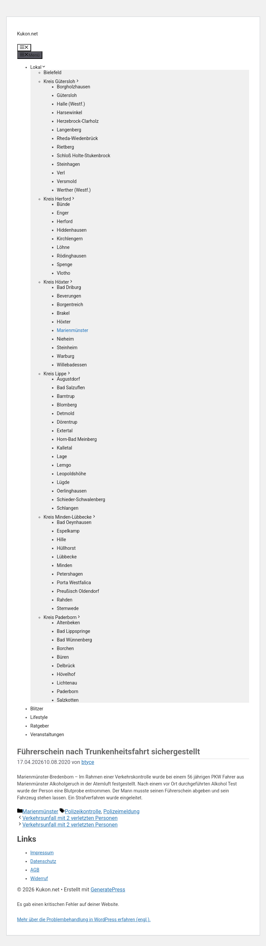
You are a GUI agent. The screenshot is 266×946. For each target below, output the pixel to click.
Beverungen (69, 296)
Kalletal (64, 447)
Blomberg (67, 404)
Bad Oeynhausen (74, 522)
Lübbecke (67, 556)
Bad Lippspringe (73, 631)
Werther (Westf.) (74, 190)
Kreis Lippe (57, 373)
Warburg (66, 356)
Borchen (65, 648)
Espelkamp (68, 531)
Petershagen (70, 574)
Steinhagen (68, 164)
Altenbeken (68, 622)
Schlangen (68, 508)
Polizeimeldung (121, 811)
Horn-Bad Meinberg (77, 439)
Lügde (63, 482)
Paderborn (68, 691)
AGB (34, 870)
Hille (61, 539)
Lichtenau (67, 683)
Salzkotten (68, 700)
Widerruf (39, 878)
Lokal (38, 67)
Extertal (65, 430)
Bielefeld (53, 72)
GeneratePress (107, 889)
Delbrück (66, 665)
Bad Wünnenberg (74, 639)
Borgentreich (70, 304)
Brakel (63, 313)
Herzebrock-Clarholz (78, 121)
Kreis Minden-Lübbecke (70, 517)
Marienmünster (72, 330)
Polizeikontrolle (83, 811)
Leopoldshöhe (71, 473)
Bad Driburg (69, 287)
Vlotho (64, 273)
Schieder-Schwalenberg (81, 499)
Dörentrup (67, 422)
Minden (64, 565)
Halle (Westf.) (71, 104)
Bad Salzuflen (71, 387)
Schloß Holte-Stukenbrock (83, 155)
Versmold (67, 181)
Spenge (65, 264)
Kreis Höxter (59, 282)
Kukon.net (27, 33)
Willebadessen (72, 364)
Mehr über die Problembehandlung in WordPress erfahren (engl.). (84, 919)
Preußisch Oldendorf (78, 591)
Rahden (65, 599)
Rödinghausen (71, 256)
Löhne (63, 247)
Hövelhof (66, 674)
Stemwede (68, 608)
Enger (63, 212)
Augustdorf (68, 379)
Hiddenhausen (72, 230)
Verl (61, 172)
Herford (65, 221)
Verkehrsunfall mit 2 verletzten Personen (70, 818)
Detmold (66, 413)
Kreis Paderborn (62, 617)
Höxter (64, 321)
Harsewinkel (69, 112)
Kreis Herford (60, 199)
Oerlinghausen (72, 491)
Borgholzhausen (73, 86)
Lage (62, 456)
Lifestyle (39, 717)
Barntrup (66, 396)
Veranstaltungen (47, 734)
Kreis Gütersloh (62, 81)
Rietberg (65, 147)
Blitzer (36, 708)
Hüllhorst (66, 548)
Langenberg (69, 129)
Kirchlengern (70, 238)
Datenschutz (43, 861)
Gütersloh (67, 95)
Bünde (63, 204)
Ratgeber (39, 726)
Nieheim (65, 339)
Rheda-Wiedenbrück (77, 138)
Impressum (42, 852)
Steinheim (67, 347)
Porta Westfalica (74, 582)
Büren (63, 657)
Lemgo (64, 465)
